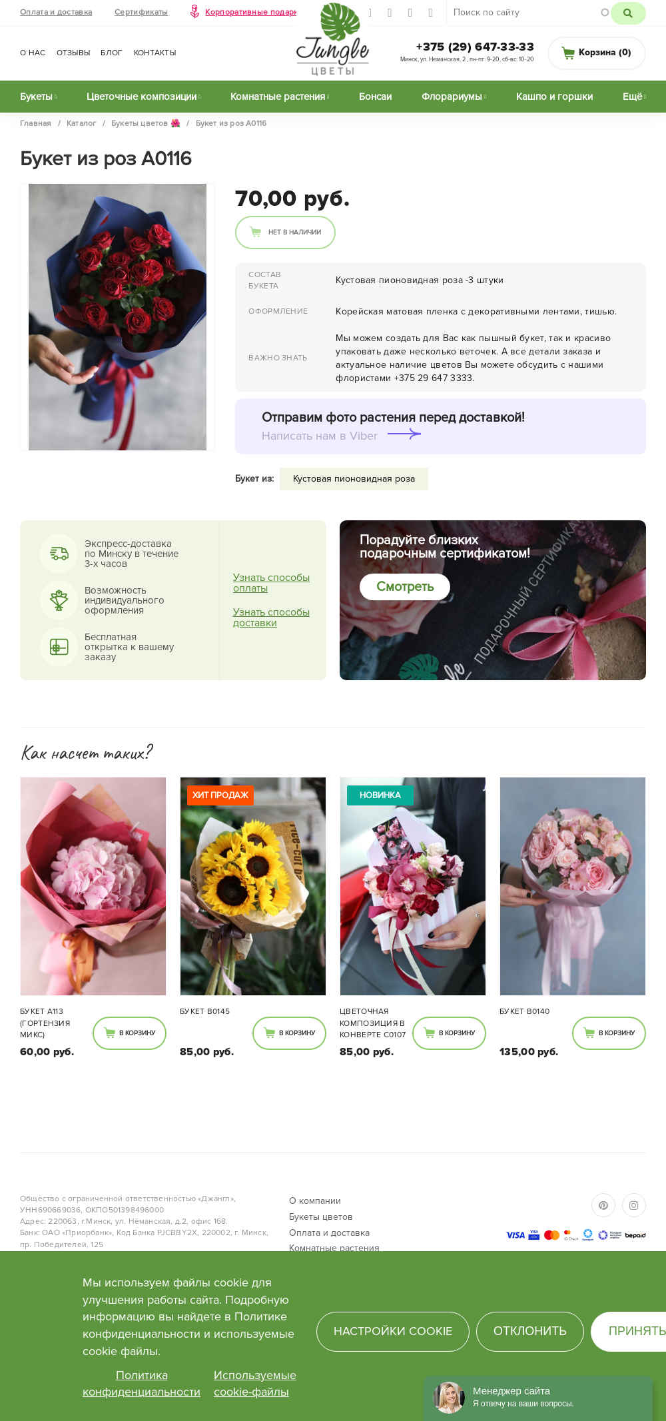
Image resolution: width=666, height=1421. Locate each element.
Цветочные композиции (141, 97)
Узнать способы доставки (271, 617)
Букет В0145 (205, 1012)
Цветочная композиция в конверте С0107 (373, 1023)
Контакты (155, 53)
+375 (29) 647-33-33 (475, 46)
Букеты (36, 97)
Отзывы (74, 53)
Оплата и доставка (56, 12)
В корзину (137, 1033)
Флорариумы (452, 97)
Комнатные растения (277, 97)
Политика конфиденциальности (141, 1384)
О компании (315, 1200)
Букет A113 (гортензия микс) (45, 1023)
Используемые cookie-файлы (255, 1384)
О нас (33, 53)
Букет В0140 (524, 1012)
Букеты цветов (321, 1216)
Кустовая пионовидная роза (354, 478)
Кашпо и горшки (554, 97)
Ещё (632, 97)
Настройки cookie (393, 1331)
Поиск (628, 13)
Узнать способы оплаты (271, 583)
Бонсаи (375, 97)
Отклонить (530, 1331)
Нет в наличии (294, 233)
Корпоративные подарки (253, 12)
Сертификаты (141, 12)
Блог (112, 53)
